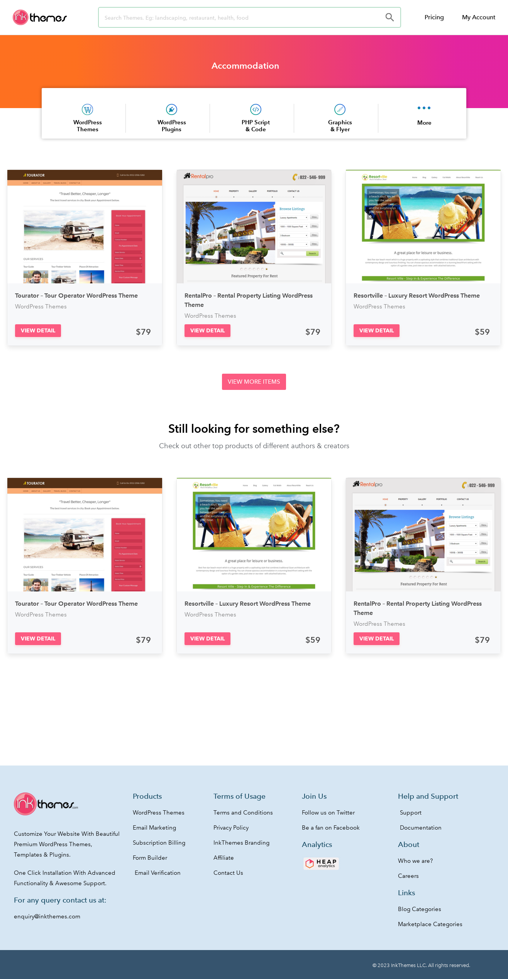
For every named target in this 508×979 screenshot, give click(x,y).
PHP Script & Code (256, 126)
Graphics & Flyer (340, 126)
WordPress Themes (87, 126)
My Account (478, 17)
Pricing (434, 17)
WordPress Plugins (171, 126)
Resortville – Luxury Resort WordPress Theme (417, 295)
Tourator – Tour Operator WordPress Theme (76, 295)
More (424, 122)
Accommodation (245, 65)
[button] (38, 330)
